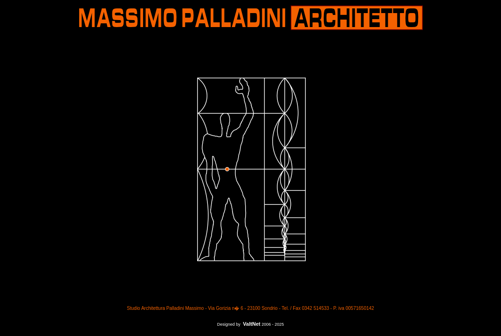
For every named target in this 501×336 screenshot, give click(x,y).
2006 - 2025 (272, 324)
